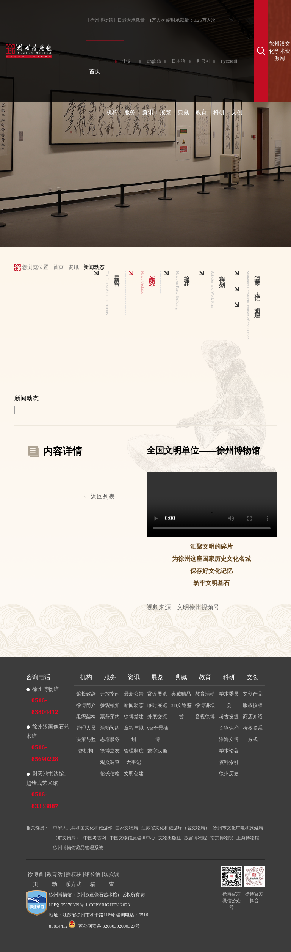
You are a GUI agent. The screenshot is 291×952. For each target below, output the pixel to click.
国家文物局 (126, 828)
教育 (201, 112)
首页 (94, 71)
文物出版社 (169, 837)
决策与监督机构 (86, 745)
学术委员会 (229, 699)
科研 (219, 112)
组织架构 (86, 716)
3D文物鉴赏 (181, 710)
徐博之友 (110, 751)
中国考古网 (94, 837)
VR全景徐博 (157, 733)
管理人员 (86, 728)
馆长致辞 (86, 694)
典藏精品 (181, 694)
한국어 (203, 61)
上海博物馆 (247, 837)
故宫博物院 (195, 837)
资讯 (147, 112)
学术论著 (229, 751)
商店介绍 (253, 716)
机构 (112, 112)
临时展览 (157, 705)
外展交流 (157, 716)
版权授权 (253, 705)
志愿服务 (110, 739)
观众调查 (110, 762)
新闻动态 (134, 705)
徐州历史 (229, 773)
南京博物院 (221, 837)
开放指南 (110, 694)
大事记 (133, 762)
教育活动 (205, 694)
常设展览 (157, 694)
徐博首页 (36, 875)
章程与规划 (134, 733)
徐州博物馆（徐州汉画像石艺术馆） (85, 894)
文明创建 (134, 773)
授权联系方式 (253, 733)
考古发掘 (229, 716)
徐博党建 (134, 716)
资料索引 (229, 762)
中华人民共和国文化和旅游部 (82, 828)
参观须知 (110, 705)
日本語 (178, 61)
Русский (229, 61)
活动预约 (110, 728)
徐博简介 (86, 705)
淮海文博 (229, 739)
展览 (165, 112)
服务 (130, 112)
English (154, 61)
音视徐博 (205, 716)
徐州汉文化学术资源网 (279, 51)
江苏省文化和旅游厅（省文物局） (175, 828)
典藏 (183, 112)
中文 (126, 61)
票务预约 (110, 716)
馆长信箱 (110, 773)
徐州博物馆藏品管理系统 (78, 847)
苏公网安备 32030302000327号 (104, 926)
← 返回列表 (99, 496)
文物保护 (229, 728)
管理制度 (134, 751)
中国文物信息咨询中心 (132, 837)
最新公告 (134, 694)
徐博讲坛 (205, 705)
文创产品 (253, 694)
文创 (236, 112)
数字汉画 (157, 751)
